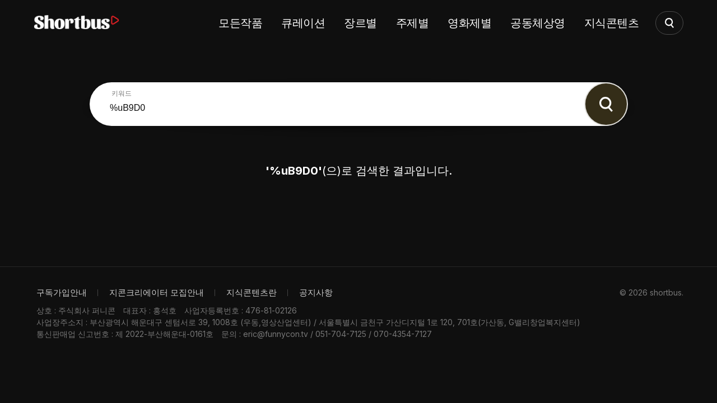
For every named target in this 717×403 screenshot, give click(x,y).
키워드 (121, 93)
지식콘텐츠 (611, 23)
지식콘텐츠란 (251, 292)
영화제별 (469, 23)
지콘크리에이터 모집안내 (156, 292)
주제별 (412, 23)
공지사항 (316, 292)
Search (606, 104)
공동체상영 (537, 23)
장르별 (360, 23)
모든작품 (240, 23)
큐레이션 (303, 23)
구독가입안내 (61, 292)
